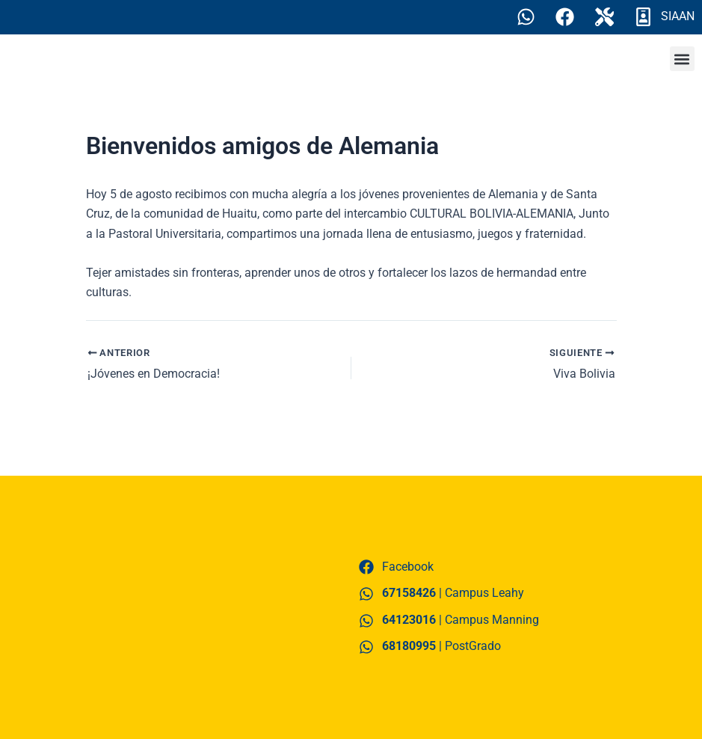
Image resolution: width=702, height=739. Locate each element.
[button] (682, 59)
